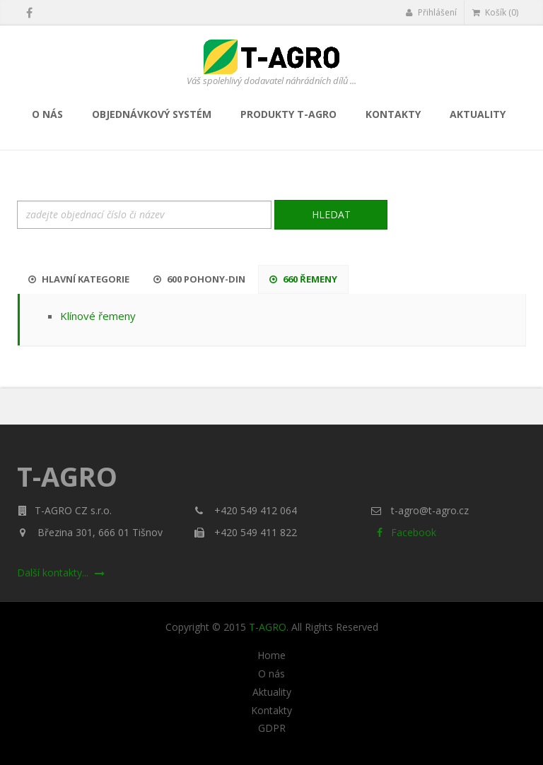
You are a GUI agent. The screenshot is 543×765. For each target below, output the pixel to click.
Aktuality (478, 114)
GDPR (272, 728)
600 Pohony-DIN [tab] (199, 279)
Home (271, 655)
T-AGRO (267, 627)
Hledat (331, 214)
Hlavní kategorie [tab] (78, 279)
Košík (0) (495, 12)
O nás (47, 114)
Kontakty (393, 114)
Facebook (403, 532)
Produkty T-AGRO (288, 114)
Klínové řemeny (98, 316)
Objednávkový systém (151, 114)
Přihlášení (431, 12)
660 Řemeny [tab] (303, 279)
